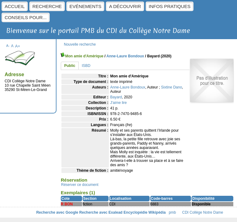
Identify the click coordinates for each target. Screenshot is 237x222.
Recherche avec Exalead (101, 212)
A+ (17, 46)
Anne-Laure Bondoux (125, 56)
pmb (172, 212)
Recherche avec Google (57, 212)
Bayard (116, 97)
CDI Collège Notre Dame (202, 212)
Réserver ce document (79, 185)
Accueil (15, 6)
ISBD (86, 66)
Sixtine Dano (171, 87)
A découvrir (125, 6)
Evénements (85, 6)
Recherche (47, 6)
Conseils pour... (26, 17)
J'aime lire (118, 103)
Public (69, 66)
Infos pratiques (170, 6)
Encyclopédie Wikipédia (144, 212)
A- (8, 45)
